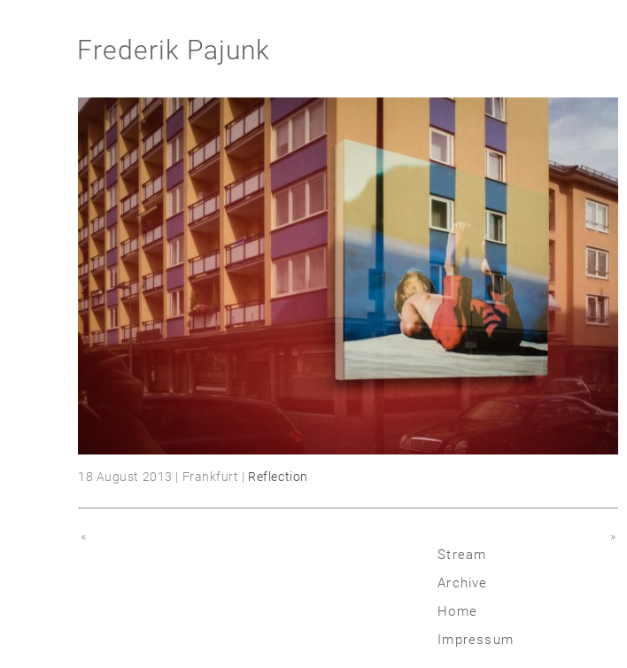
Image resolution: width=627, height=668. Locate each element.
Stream (461, 555)
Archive (462, 583)
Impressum (475, 640)
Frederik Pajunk (173, 50)
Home (457, 611)
